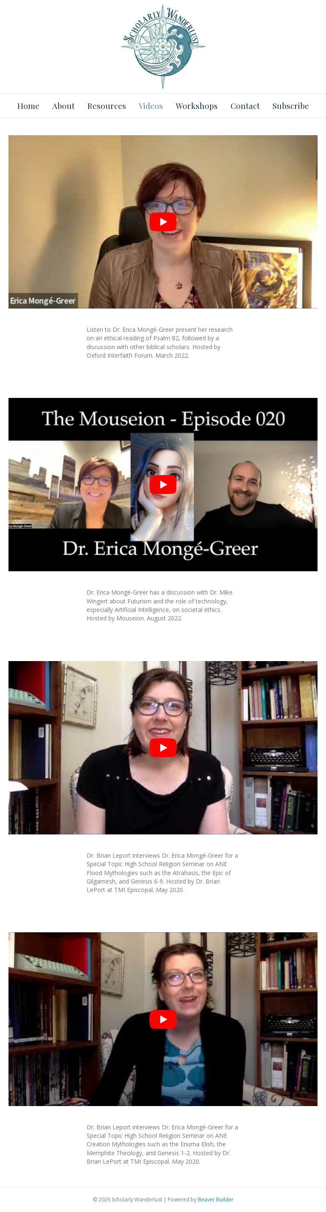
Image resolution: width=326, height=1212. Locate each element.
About (63, 105)
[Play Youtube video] (163, 222)
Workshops (197, 105)
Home (28, 105)
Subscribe (291, 105)
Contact (245, 105)
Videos (151, 105)
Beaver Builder (215, 1199)
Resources (106, 105)
